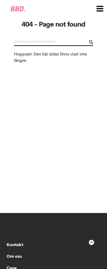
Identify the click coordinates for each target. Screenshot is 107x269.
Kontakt (15, 245)
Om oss (14, 257)
